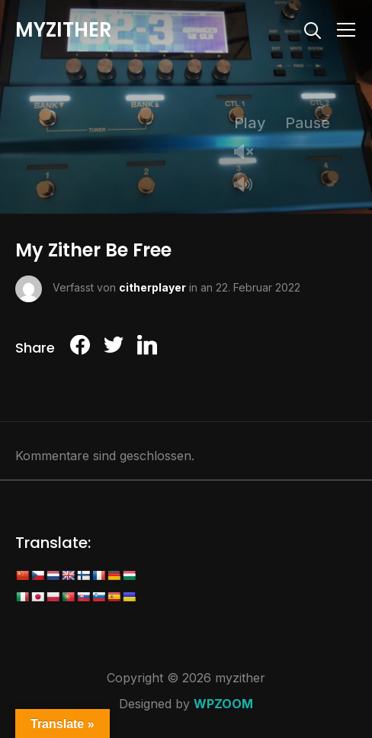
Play (250, 123)
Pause (307, 123)
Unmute (249, 153)
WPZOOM (223, 703)
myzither (63, 30)
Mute (249, 185)
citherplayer (152, 287)
